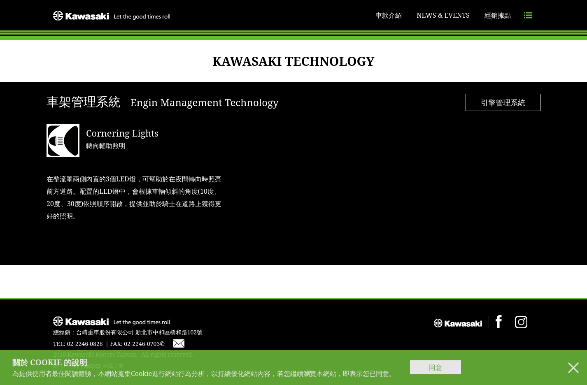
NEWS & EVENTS (443, 15)
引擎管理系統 (503, 102)
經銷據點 (498, 15)
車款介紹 (388, 15)
